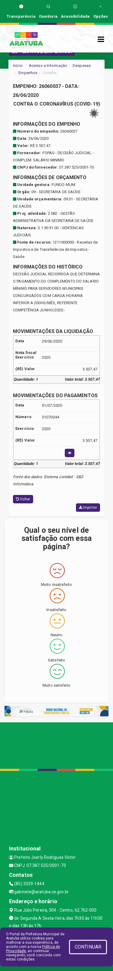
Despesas (82, 65)
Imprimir (88, 507)
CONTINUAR (88, 947)
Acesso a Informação (48, 65)
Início (18, 65)
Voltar (23, 499)
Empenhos (27, 72)
